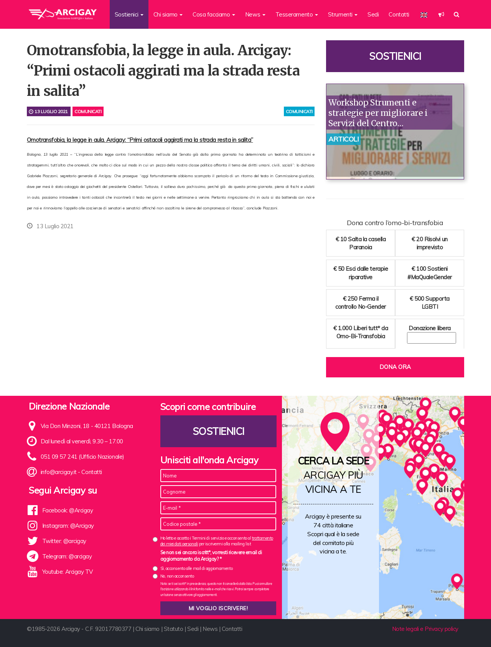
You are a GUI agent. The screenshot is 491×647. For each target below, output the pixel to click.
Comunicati (88, 111)
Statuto (173, 628)
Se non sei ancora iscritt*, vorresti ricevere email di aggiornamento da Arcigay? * (211, 555)
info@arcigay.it (59, 472)
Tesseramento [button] (296, 14)
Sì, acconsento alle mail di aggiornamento (196, 568)
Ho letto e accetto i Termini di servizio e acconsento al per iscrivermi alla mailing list (216, 541)
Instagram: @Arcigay (68, 525)
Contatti (399, 14)
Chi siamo (147, 628)
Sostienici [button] (129, 14)
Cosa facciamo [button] (214, 14)
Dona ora (395, 366)
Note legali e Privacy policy (425, 628)
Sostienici (395, 56)
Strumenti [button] (343, 14)
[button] (441, 14)
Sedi (373, 14)
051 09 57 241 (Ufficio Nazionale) (82, 456)
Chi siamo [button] (168, 14)
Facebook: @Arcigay (67, 510)
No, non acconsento (177, 576)
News (210, 628)
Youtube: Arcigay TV (67, 571)
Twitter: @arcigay (64, 541)
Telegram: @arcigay (67, 556)
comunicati (299, 111)
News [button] (255, 14)
